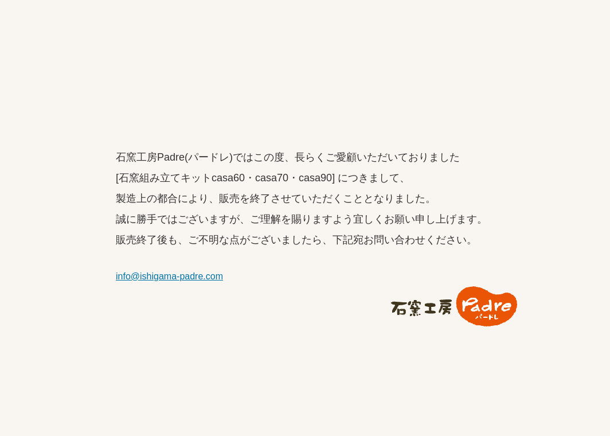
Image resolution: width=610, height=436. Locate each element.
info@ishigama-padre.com (169, 276)
